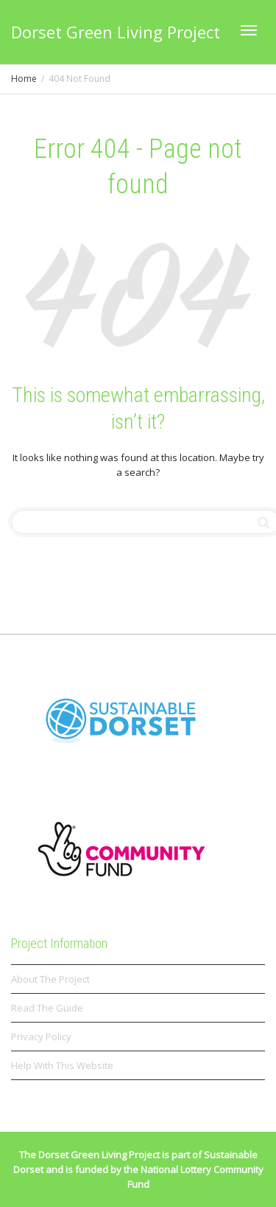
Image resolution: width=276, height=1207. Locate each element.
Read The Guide (47, 1007)
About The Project (50, 979)
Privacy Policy (41, 1036)
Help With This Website (62, 1065)
